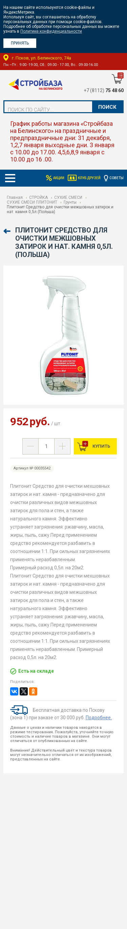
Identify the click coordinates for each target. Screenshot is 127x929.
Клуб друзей (89, 178)
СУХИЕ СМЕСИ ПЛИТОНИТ (32, 202)
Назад (7, 231)
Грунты (70, 202)
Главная (15, 197)
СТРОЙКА (38, 197)
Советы (116, 178)
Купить (100, 446)
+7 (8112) (104, 90)
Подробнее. (99, 717)
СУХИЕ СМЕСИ (68, 197)
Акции (58, 178)
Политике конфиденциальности (51, 31)
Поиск (107, 107)
